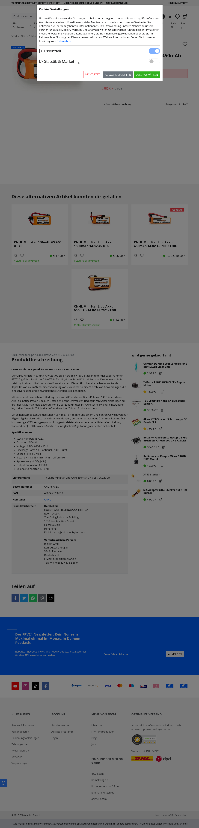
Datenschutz (64, 41)
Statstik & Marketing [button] (59, 61)
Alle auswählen (147, 74)
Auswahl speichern (118, 74)
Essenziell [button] (50, 51)
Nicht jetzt (92, 74)
